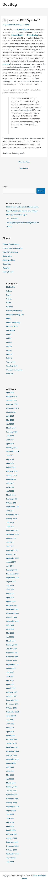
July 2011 (10, 566)
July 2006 (10, 720)
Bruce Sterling (32, 35)
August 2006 (11, 716)
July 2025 (10, 416)
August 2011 (11, 562)
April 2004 (10, 826)
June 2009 (10, 590)
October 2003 (11, 850)
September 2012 (12, 534)
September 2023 (12, 451)
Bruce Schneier (17, 35)
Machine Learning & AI (15, 315)
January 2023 (11, 475)
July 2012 (10, 542)
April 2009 (10, 597)
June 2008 (10, 629)
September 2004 (12, 807)
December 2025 (12, 404)
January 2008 (11, 649)
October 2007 (11, 661)
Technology (10, 362)
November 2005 (12, 751)
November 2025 (12, 408)
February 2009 (11, 605)
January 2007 (11, 696)
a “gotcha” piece (23, 29)
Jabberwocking (9, 260)
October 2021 (11, 503)
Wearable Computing (14, 370)
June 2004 (10, 818)
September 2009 (12, 578)
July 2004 (10, 814)
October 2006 (11, 708)
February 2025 (11, 432)
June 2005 (10, 771)
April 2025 (10, 424)
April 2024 (10, 444)
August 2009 (11, 582)
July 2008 (10, 625)
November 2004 (12, 799)
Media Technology (13, 322)
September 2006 (12, 712)
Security (9, 354)
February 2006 (11, 739)
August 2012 (11, 538)
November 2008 (12, 613)
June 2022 (10, 487)
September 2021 (12, 507)
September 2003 (12, 854)
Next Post (24, 168)
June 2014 (10, 511)
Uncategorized (11, 366)
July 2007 (10, 672)
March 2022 (10, 495)
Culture (9, 291)
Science (9, 346)
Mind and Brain (12, 326)
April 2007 (10, 684)
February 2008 (11, 645)
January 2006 (11, 743)
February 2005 (11, 787)
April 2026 (10, 392)
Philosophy (10, 330)
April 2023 (10, 463)
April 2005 (10, 779)
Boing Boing (7, 256)
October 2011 (11, 554)
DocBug (10, 4)
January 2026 (11, 400)
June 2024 (10, 440)
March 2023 (10, 467)
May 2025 (10, 420)
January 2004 (11, 838)
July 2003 (10, 862)
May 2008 (10, 633)
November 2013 (12, 515)
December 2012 (12, 530)
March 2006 (10, 736)
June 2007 (10, 676)
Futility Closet (8, 272)
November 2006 (12, 704)
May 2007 (10, 680)
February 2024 (11, 448)
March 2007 (10, 688)
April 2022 (10, 491)
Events (8, 295)
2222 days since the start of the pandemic (22, 207)
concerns (6, 64)
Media (8, 318)
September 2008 (12, 621)
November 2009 (12, 574)
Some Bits (7, 264)
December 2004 (12, 795)
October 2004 (11, 803)
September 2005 (12, 759)
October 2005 (11, 755)
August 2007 (11, 668)
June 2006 (10, 724)
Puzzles (9, 342)
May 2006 (10, 728)
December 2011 (12, 550)
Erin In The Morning (10, 252)
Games (9, 299)
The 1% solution (12, 219)
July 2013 (10, 522)
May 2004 (10, 822)
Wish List (9, 374)
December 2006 (12, 700)
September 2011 (12, 558)
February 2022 (11, 499)
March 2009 (10, 601)
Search (5, 186)
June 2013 (10, 526)
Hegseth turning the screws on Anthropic (22, 211)
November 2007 (12, 657)
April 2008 (10, 637)
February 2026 (11, 396)
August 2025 (11, 412)
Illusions (9, 307)
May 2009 (10, 594)
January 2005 (11, 791)
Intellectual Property (14, 311)
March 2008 (10, 641)
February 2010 (11, 570)
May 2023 (10, 459)
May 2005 (10, 775)
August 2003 (11, 858)
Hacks (8, 303)
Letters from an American (13, 248)
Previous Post (24, 162)
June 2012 (10, 546)
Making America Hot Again (16, 215)
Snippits (9, 358)
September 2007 (12, 665)
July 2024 (10, 436)
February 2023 (11, 471)
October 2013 (11, 519)
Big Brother (8, 25)
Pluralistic (6, 268)
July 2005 (10, 767)
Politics (9, 338)
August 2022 (11, 479)
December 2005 (12, 747)
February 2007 (11, 692)
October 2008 (11, 617)
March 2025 (10, 428)
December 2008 (12, 609)
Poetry (8, 334)
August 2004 (11, 810)
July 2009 (10, 586)
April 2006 (10, 732)
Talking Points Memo (11, 244)
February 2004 (11, 834)
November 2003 (12, 846)
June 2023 (10, 455)
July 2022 (10, 483)
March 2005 (10, 783)
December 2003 (12, 842)
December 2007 (12, 653)
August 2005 (11, 763)
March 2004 (10, 830)
